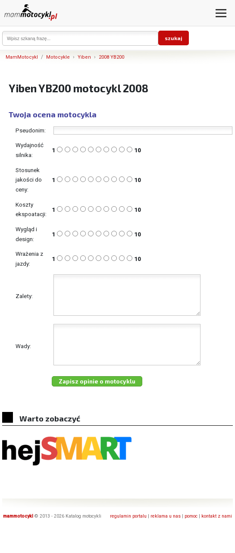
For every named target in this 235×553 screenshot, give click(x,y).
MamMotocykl (22, 57)
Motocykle (58, 57)
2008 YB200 (111, 57)
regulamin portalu (128, 531)
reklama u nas (165, 531)
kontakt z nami (216, 531)
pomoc (191, 531)
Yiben (84, 57)
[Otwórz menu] (221, 13)
